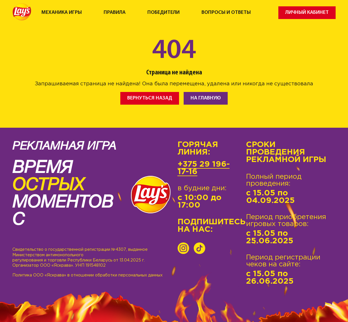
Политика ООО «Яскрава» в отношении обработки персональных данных (87, 275)
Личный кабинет (307, 12)
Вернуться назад (149, 98)
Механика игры (61, 12)
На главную (206, 98)
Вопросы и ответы (226, 12)
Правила (114, 12)
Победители (163, 12)
